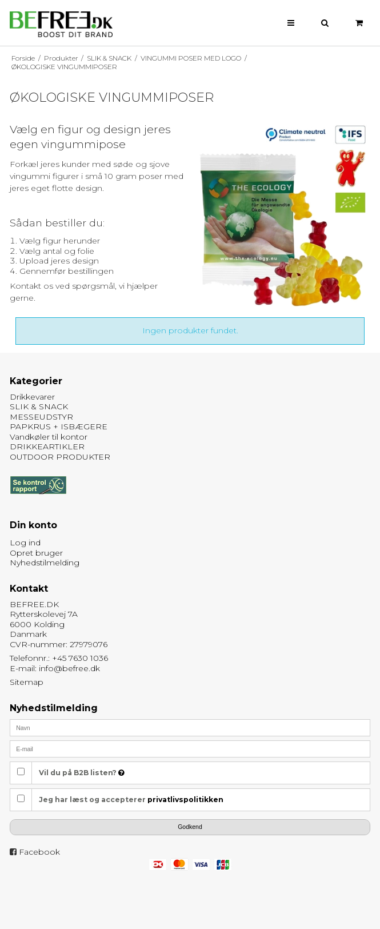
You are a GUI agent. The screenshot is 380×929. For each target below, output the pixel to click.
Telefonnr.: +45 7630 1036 (59, 658)
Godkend (190, 826)
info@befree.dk (69, 668)
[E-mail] (190, 748)
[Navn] (190, 727)
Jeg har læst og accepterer (131, 799)
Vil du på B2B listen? (82, 772)
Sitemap (26, 682)
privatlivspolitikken (185, 799)
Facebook (39, 852)
